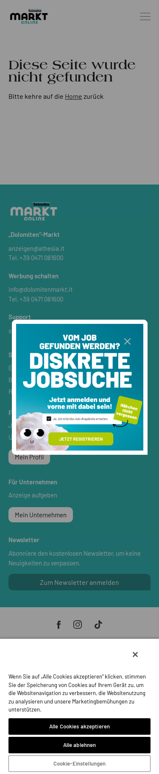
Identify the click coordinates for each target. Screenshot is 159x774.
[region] (79, 706)
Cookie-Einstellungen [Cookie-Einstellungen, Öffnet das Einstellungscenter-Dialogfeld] (79, 763)
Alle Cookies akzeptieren (79, 726)
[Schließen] (135, 654)
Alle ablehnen (79, 744)
